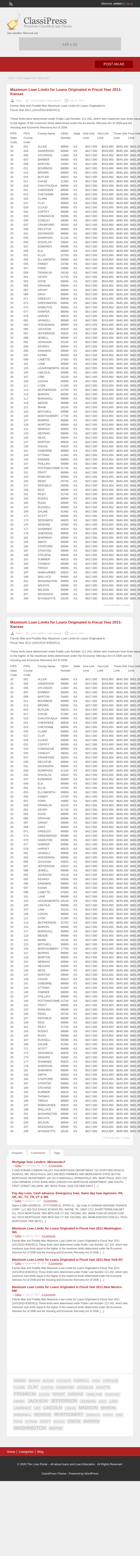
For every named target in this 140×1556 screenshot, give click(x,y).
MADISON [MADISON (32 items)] (88, 1407)
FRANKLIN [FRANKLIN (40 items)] (25, 1394)
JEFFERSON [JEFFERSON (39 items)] (64, 1400)
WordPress (91, 1473)
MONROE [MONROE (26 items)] (42, 1415)
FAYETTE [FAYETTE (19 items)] (103, 1387)
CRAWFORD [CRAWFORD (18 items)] (65, 1387)
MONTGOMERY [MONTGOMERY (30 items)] (68, 1414)
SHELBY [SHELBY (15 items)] (59, 1421)
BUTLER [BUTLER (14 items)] (48, 1380)
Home (11, 78)
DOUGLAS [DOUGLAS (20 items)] (85, 1387)
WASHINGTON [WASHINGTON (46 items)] (30, 1428)
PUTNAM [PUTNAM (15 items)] (31, 1421)
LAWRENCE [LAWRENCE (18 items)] (22, 1408)
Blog (40, 1451)
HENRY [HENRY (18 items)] (19, 1401)
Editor (19, 100)
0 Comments (55, 1165)
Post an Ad (114, 64)
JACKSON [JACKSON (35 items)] (38, 1401)
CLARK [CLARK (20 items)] (19, 1387)
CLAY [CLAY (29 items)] (33, 1387)
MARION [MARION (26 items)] (108, 1408)
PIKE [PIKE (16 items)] (119, 1415)
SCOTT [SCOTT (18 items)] (45, 1421)
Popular (17, 1153)
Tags (57, 1153)
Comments (38, 1153)
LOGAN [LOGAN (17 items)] (70, 1408)
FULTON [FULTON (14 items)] (44, 1394)
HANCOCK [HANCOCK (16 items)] (112, 1394)
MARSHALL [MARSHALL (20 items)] (22, 1415)
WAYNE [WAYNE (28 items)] (56, 1428)
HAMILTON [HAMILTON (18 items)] (94, 1394)
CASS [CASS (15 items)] (96, 1380)
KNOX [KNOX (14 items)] (102, 1401)
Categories (26, 1451)
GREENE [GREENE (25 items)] (75, 1394)
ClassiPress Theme (54, 1473)
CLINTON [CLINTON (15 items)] (47, 1387)
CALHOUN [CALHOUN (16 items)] (64, 1380)
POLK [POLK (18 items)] (18, 1421)
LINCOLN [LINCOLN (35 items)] (53, 1407)
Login (128, 3)
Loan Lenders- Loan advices (46, 100)
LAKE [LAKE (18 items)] (114, 1401)
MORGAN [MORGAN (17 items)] (93, 1415)
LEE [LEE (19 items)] (37, 1408)
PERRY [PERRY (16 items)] (108, 1415)
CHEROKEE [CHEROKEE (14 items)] (110, 1380)
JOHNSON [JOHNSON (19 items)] (88, 1401)
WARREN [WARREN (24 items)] (91, 1421)
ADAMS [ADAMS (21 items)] (20, 1380)
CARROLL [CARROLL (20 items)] (81, 1380)
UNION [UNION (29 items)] (74, 1421)
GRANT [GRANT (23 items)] (59, 1394)
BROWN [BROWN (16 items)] (34, 1380)
